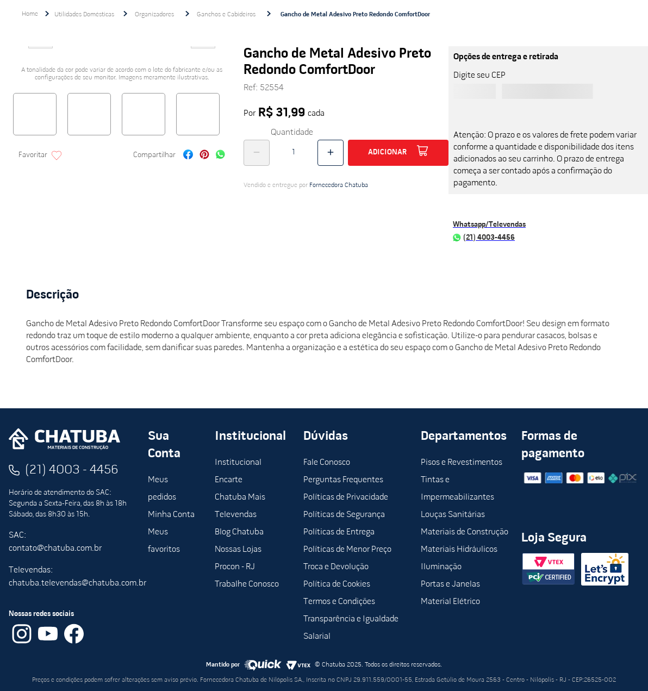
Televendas (236, 515)
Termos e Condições (339, 601)
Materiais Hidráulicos (459, 549)
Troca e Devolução (336, 567)
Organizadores (154, 14)
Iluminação (441, 567)
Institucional (238, 462)
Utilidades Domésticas (84, 14)
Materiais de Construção (464, 532)
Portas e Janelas (450, 584)
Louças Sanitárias (453, 515)
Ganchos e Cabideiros (226, 14)
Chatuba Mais (240, 497)
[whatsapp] (220, 156)
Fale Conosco (326, 462)
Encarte (228, 480)
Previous (40, 51)
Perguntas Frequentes (343, 480)
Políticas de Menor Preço (347, 549)
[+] (330, 153)
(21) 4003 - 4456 (72, 470)
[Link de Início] (30, 14)
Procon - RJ (235, 567)
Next (203, 51)
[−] (257, 153)
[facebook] (188, 156)
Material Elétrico (450, 601)
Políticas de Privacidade (345, 497)
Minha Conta (171, 515)
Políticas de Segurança (344, 515)
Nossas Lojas (238, 549)
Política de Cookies (336, 584)
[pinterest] (204, 156)
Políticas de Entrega (339, 532)
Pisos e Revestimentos (461, 462)
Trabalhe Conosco (247, 584)
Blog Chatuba (239, 532)
